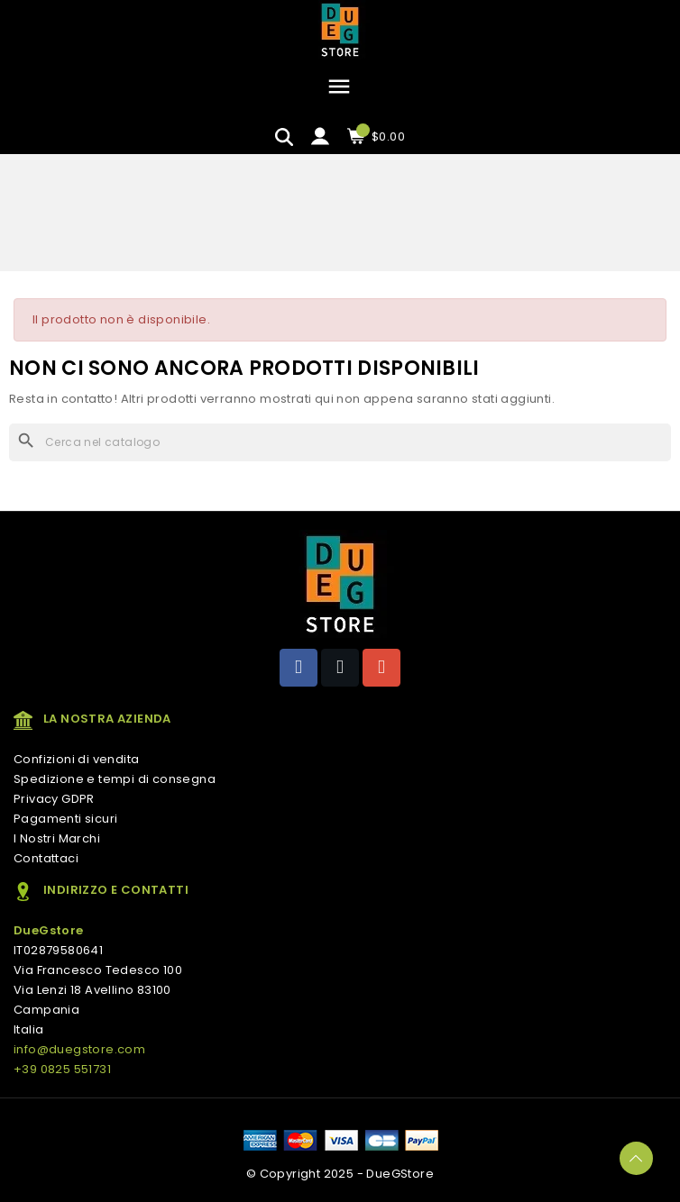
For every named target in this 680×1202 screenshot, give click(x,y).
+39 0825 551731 (62, 1069)
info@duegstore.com (79, 1049)
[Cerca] (340, 442)
